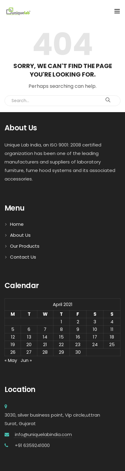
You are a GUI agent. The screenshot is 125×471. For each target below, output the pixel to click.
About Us (20, 235)
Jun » (26, 360)
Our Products (24, 246)
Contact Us (23, 257)
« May (11, 360)
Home (17, 224)
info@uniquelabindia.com (43, 434)
